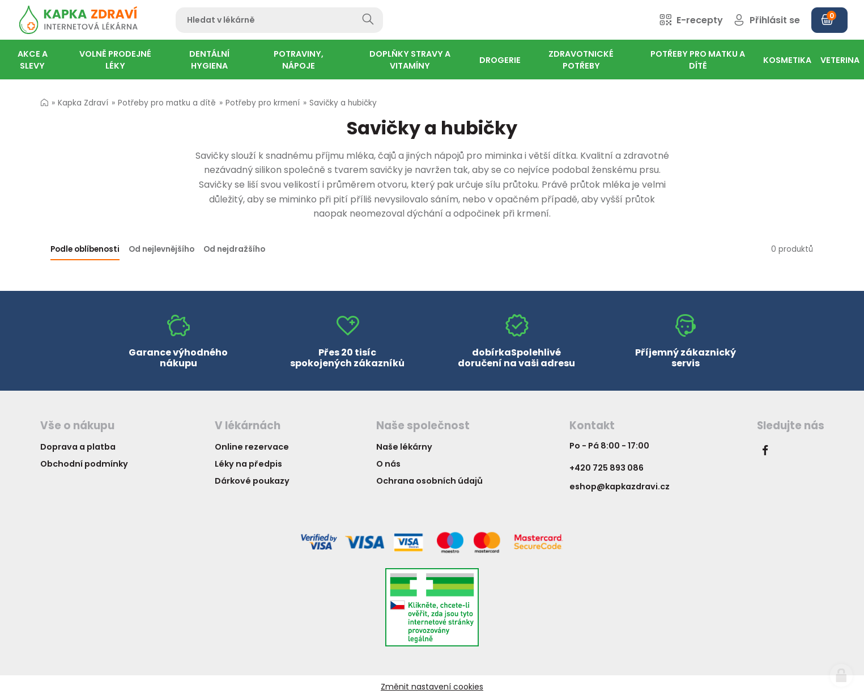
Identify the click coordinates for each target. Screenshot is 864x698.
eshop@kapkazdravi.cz (619, 486)
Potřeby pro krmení (262, 103)
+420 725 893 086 (606, 467)
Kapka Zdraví (83, 103)
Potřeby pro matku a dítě (167, 103)
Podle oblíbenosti (85, 249)
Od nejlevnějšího (161, 249)
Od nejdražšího (234, 249)
